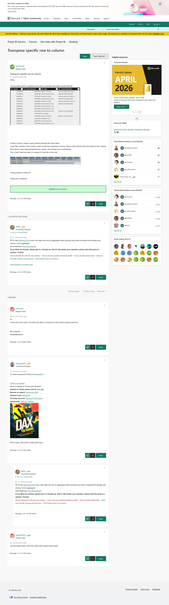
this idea (40, 389)
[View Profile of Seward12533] (21, 535)
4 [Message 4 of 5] (22, 513)
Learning (96, 18)
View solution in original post (21, 264)
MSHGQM (26, 395)
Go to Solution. (61, 189)
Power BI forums (16, 41)
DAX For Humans (27, 401)
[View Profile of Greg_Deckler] (21, 363)
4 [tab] (137, 112)
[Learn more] (121, 107)
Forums (46, 18)
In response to (18, 232)
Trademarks (156, 589)
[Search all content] (133, 29)
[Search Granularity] (95, 29)
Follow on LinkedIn (17, 383)
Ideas (66, 18)
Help (148, 24)
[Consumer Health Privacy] (38, 597)
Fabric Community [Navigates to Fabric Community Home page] (32, 18)
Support (106, 18)
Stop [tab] (140, 112)
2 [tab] (134, 112)
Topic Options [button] (98, 56)
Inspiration (56, 18)
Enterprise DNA (32, 392)
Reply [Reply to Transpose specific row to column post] (101, 204)
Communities (76, 18)
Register (132, 24)
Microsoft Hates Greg (34, 398)
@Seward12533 (24, 240)
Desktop (73, 41)
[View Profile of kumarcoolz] (20, 66)
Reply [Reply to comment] (101, 277)
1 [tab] (133, 112)
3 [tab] (135, 112)
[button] (85, 56)
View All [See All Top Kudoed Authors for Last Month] (118, 230)
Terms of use (144, 589)
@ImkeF (38, 374)
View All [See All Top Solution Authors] (118, 181)
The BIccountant (29, 246)
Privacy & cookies (132, 589)
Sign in (140, 24)
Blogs (87, 18)
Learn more (12, 11)
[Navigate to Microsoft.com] (14, 18)
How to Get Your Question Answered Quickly (132, 129)
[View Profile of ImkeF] (18, 226)
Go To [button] (156, 24)
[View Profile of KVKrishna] (19, 308)
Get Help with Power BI (52, 41)
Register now (159, 33)
